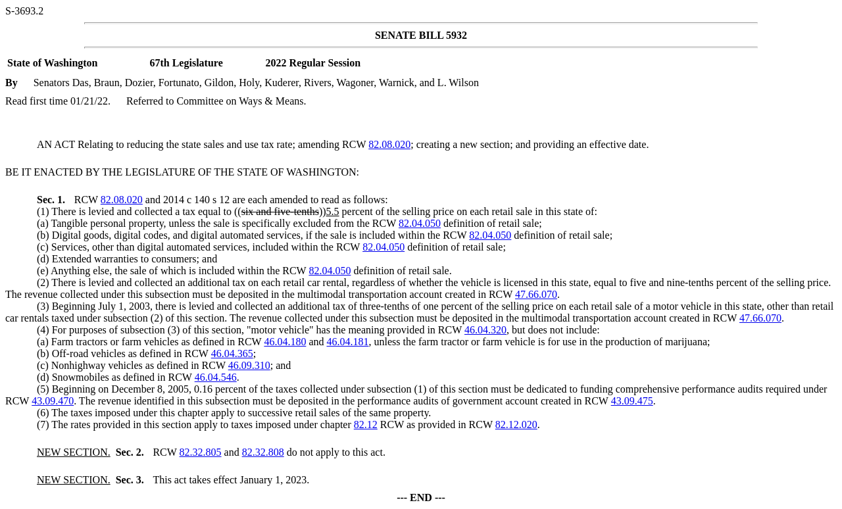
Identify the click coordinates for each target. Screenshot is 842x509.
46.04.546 (216, 377)
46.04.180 (285, 341)
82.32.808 (263, 452)
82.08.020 (389, 144)
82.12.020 (516, 424)
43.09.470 (53, 400)
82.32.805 (201, 452)
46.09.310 (249, 365)
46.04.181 (347, 341)
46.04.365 (232, 353)
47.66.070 (536, 294)
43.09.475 (632, 400)
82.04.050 (420, 223)
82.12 (366, 424)
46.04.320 (485, 329)
